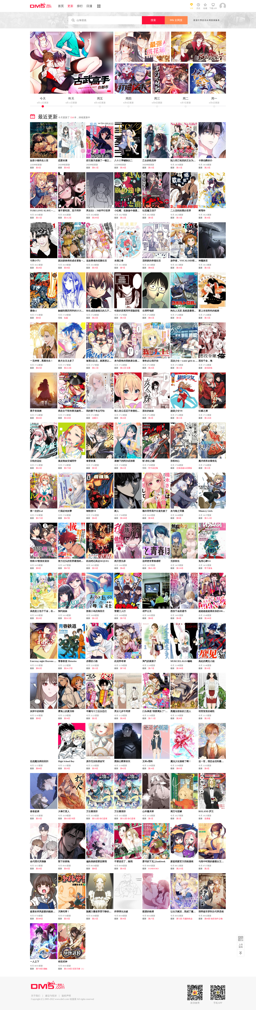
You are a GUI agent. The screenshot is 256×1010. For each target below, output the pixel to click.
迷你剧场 (208, 368)
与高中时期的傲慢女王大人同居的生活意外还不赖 (224, 861)
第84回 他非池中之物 (213, 919)
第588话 (39, 919)
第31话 (207, 468)
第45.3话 (152, 568)
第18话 (207, 218)
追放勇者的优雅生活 (96, 260)
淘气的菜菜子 (149, 661)
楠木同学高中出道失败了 (155, 511)
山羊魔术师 (148, 811)
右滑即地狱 (148, 311)
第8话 (150, 618)
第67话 (67, 568)
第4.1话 (95, 368)
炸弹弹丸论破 (121, 911)
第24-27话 (68, 668)
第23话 (207, 168)
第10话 (179, 268)
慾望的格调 (148, 911)
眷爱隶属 (90, 461)
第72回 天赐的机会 (184, 919)
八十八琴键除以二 (123, 160)
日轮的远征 (35, 461)
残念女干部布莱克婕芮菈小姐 (73, 411)
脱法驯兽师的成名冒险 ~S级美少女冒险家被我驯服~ (84, 260)
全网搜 (176, 20)
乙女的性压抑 (149, 160)
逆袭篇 (207, 818)
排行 (80, 6)
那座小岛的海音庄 (95, 611)
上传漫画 (241, 945)
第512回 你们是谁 (99, 818)
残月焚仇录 (120, 561)
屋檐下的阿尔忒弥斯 (124, 461)
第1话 (150, 818)
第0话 (38, 318)
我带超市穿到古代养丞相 (211, 911)
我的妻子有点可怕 (95, 411)
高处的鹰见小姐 (207, 661)
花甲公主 (147, 611)
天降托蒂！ (64, 911)
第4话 (94, 518)
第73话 (123, 668)
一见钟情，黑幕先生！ (41, 361)
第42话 (123, 768)
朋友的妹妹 (148, 411)
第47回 (67, 518)
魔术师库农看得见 (208, 461)
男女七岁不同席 (122, 711)
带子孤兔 (208, 568)
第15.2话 (208, 518)
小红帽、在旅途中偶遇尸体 (128, 210)
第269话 (95, 218)
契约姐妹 (62, 611)
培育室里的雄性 (207, 711)
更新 (70, 6)
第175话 (67, 468)
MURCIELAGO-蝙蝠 (181, 661)
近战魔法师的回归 (39, 761)
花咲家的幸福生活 (151, 260)
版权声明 (66, 996)
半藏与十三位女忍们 (96, 711)
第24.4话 (67, 368)
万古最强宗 (92, 811)
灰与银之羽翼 (177, 511)
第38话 (67, 268)
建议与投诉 (51, 996)
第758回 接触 (41, 969)
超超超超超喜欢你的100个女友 (214, 611)
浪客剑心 (175, 461)
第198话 (179, 668)
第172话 (39, 518)
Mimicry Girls (206, 511)
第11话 (179, 168)
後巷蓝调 (34, 811)
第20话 (39, 618)
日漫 (89, 6)
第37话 (123, 618)
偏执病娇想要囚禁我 (96, 861)
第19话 (95, 268)
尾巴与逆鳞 (176, 811)
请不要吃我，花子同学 (69, 210)
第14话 (123, 168)
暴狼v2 (33, 311)
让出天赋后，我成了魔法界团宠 (186, 911)
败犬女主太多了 (66, 361)
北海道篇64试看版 (184, 468)
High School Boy (66, 761)
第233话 (179, 868)
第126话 (207, 418)
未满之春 (118, 260)
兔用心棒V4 (204, 561)
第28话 (39, 268)
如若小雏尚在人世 (39, 160)
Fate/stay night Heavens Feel (44, 661)
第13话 (151, 168)
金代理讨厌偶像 (38, 861)
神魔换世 (203, 260)
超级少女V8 (176, 411)
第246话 (207, 618)
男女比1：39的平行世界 (98, 210)
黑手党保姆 (35, 411)
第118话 (179, 568)
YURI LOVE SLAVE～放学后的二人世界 (50, 210)
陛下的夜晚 (64, 861)
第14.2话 (67, 218)
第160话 (67, 418)
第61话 (151, 318)
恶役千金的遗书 (178, 611)
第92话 (39, 668)
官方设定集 (153, 468)
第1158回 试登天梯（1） (74, 969)
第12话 (123, 218)
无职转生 (175, 561)
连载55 (95, 418)
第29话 (67, 768)
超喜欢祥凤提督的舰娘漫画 (43, 911)
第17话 (151, 668)
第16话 (207, 668)
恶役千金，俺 (205, 361)
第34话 (67, 168)
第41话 (123, 468)
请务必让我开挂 (150, 361)
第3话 (38, 168)
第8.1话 (95, 168)
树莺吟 (202, 210)
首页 (61, 6)
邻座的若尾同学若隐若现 (126, 311)
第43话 (39, 368)
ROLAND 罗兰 (206, 811)
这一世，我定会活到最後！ (212, 761)
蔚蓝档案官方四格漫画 (181, 861)
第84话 (39, 418)
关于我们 (35, 996)
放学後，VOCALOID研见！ (184, 260)
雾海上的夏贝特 (66, 711)
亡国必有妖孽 (65, 511)
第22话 (95, 318)
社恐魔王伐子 (149, 210)
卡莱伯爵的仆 (205, 160)
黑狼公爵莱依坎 (122, 761)
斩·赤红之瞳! (148, 461)
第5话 (150, 218)
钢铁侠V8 (91, 511)
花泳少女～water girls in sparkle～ (187, 361)
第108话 (123, 518)
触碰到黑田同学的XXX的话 (72, 311)
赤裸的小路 (92, 661)
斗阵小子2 (35, 260)
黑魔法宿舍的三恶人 (180, 711)
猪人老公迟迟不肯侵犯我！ (128, 411)
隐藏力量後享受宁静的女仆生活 (102, 911)
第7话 (122, 268)
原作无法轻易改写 (95, 761)
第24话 (151, 368)
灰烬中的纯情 (37, 711)
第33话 (95, 568)
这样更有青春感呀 (151, 561)
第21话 (95, 919)
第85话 (179, 768)
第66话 (151, 268)
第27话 (151, 919)
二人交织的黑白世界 (180, 210)
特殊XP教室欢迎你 (39, 561)
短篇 (66, 318)
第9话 (178, 518)
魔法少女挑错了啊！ (180, 761)
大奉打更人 (64, 811)
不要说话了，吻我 (123, 861)
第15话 (207, 268)
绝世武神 (62, 961)
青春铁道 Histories (67, 661)
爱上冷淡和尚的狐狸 (209, 311)
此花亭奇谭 (120, 661)
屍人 (116, 511)
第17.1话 (152, 718)
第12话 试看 (125, 368)
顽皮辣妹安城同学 (67, 461)
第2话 (150, 418)
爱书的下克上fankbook (153, 861)
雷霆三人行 (120, 611)
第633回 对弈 (69, 818)
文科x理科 (147, 761)
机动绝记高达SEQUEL (97, 561)
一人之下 (34, 961)
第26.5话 (67, 618)
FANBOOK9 (153, 868)
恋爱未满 (62, 160)
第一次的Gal (36, 511)
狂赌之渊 (203, 411)
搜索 (153, 20)
